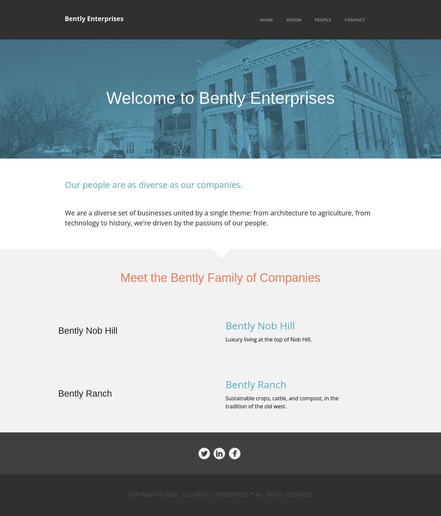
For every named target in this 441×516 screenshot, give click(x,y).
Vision (293, 20)
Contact (354, 20)
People (323, 20)
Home (266, 20)
